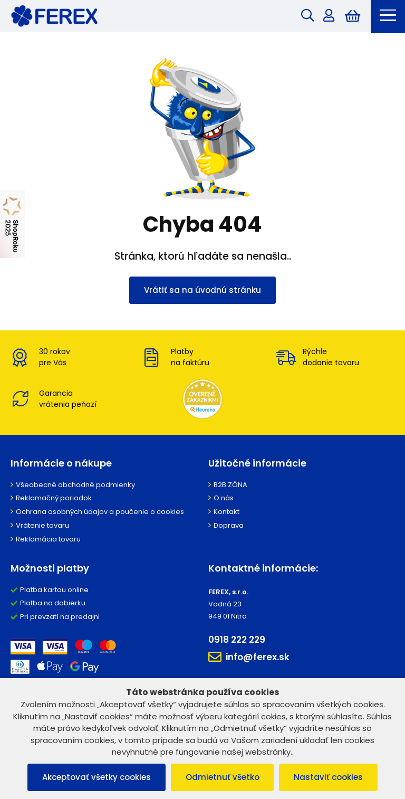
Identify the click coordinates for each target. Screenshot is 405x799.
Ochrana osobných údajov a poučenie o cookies (100, 514)
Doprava (229, 527)
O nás (224, 500)
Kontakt (226, 514)
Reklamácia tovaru (48, 541)
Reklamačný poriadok (54, 500)
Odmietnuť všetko (222, 777)
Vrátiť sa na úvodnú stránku (202, 291)
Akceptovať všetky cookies (94, 777)
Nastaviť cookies (330, 777)
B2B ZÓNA (230, 486)
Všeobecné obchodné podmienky (75, 486)
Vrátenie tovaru (42, 527)
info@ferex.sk (249, 658)
